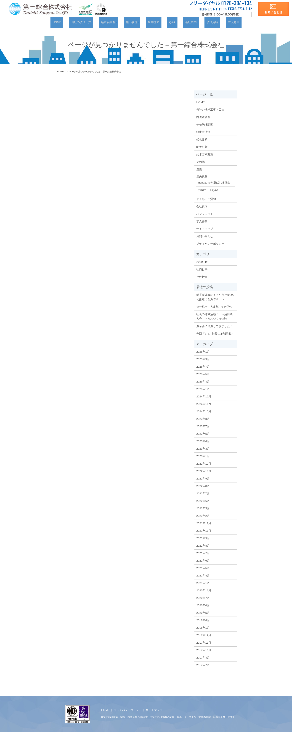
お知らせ (201, 261)
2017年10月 (203, 649)
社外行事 (201, 276)
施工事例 (136, 21)
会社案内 (185, 21)
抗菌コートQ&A (208, 189)
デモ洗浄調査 (204, 124)
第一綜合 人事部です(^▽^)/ (214, 306)
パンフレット (204, 213)
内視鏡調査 (203, 116)
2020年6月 (203, 605)
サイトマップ (204, 228)
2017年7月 (203, 664)
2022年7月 (203, 493)
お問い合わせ (204, 236)
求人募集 (220, 21)
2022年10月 (203, 470)
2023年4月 (203, 441)
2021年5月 (203, 567)
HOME (70, 21)
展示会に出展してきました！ (214, 325)
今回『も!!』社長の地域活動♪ (214, 333)
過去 (199, 169)
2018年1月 (203, 627)
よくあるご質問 (206, 198)
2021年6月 (203, 560)
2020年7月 (203, 597)
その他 (200, 161)
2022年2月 (203, 515)
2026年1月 (203, 351)
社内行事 (201, 269)
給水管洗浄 (203, 131)
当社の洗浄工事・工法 (210, 109)
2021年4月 (203, 575)
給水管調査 (114, 21)
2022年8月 (203, 485)
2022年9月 (203, 478)
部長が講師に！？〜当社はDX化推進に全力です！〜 (215, 297)
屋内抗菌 (156, 21)
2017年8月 (203, 657)
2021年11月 (203, 530)
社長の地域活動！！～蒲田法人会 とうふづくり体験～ (214, 316)
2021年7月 (203, 552)
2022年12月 (203, 463)
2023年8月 (203, 418)
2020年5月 (203, 612)
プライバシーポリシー (210, 243)
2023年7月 (203, 426)
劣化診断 (201, 139)
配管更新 (201, 146)
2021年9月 (203, 538)
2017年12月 (203, 635)
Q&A (171, 21)
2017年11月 (203, 642)
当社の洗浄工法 (90, 21)
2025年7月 (203, 366)
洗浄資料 (203, 21)
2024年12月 (203, 396)
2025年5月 (203, 373)
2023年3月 (203, 448)
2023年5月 (203, 433)
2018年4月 (203, 620)
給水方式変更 (204, 154)
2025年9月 (203, 358)
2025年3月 (203, 381)
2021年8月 (203, 545)
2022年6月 (203, 500)
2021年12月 (203, 523)
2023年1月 (203, 455)
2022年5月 (203, 508)
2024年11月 (203, 403)
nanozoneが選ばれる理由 (214, 182)
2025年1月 (203, 388)
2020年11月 (203, 590)
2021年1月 (203, 582)
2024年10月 (203, 411)
